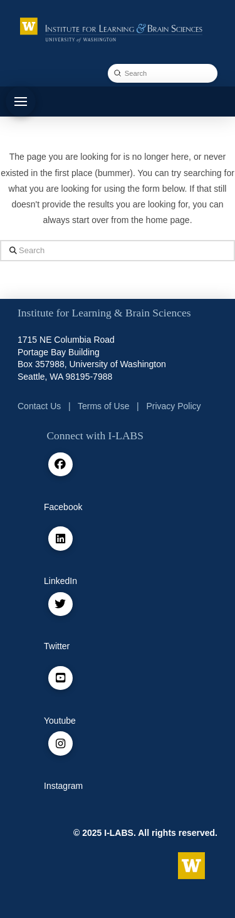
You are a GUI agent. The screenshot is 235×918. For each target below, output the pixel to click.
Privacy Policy (173, 406)
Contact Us (39, 406)
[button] (21, 101)
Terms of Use (103, 406)
